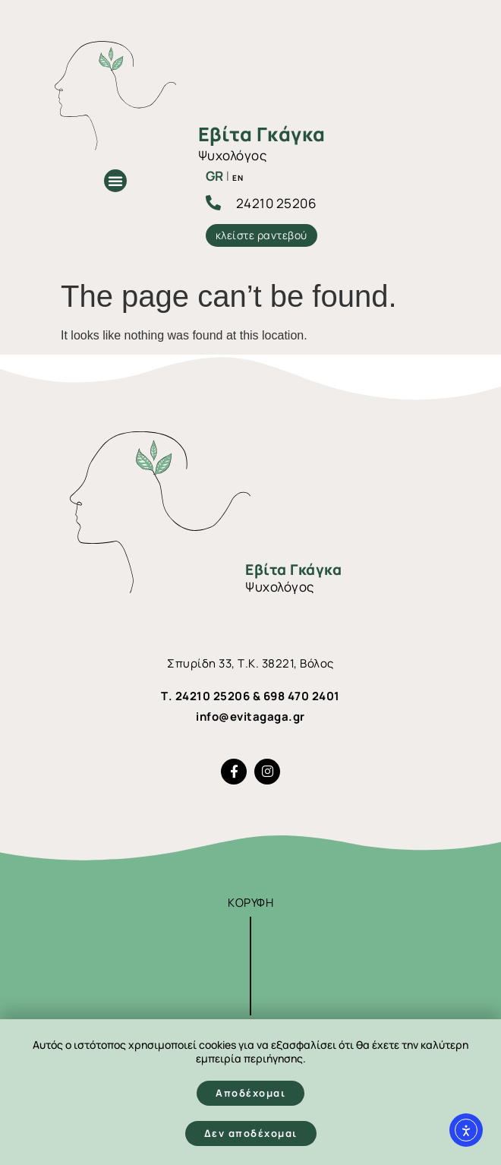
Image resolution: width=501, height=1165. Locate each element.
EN (237, 177)
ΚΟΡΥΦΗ (250, 903)
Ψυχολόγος (232, 155)
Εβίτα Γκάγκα (262, 134)
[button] (115, 180)
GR (215, 176)
